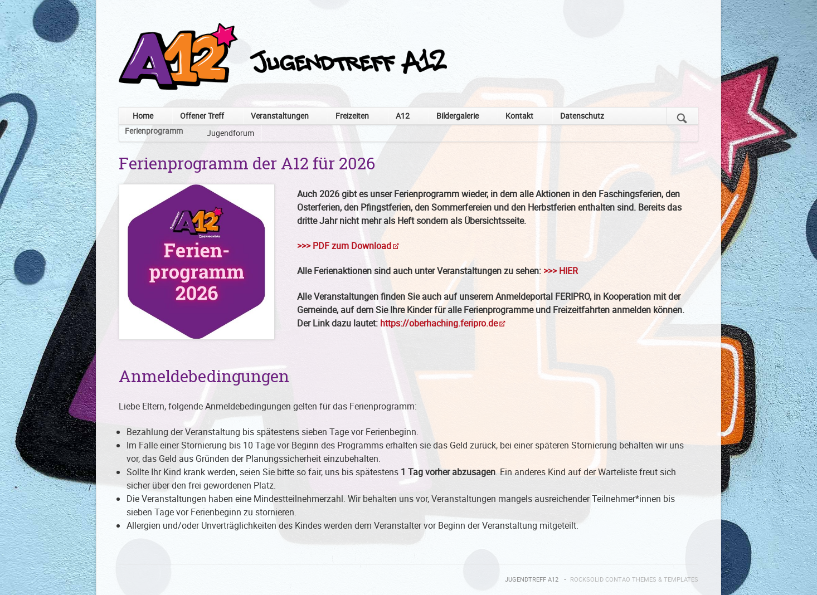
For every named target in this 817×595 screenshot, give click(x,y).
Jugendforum (230, 133)
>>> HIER (560, 271)
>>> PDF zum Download (344, 246)
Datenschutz (582, 115)
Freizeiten (352, 115)
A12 (403, 115)
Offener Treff (202, 115)
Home (143, 115)
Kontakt (519, 115)
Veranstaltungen (280, 115)
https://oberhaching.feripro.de (439, 323)
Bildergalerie (457, 115)
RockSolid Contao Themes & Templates (634, 579)
